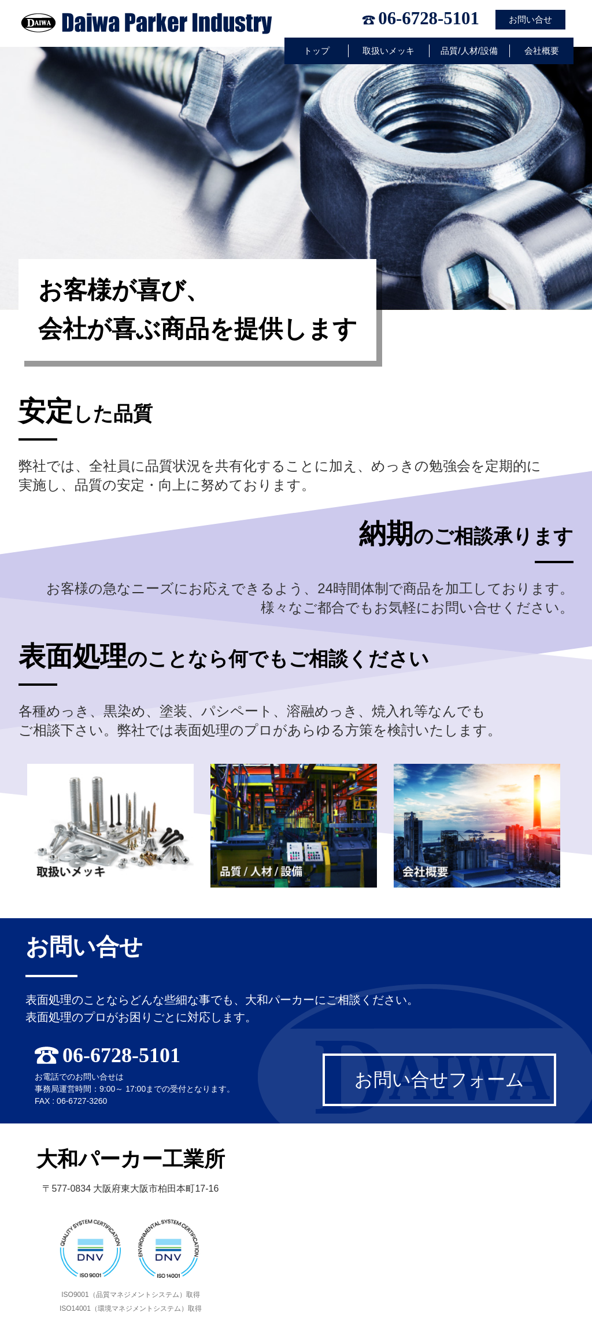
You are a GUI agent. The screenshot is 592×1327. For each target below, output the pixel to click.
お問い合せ (530, 19)
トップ (317, 51)
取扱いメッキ (388, 51)
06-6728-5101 (428, 19)
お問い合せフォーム (439, 1079)
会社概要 (541, 51)
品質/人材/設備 (469, 51)
